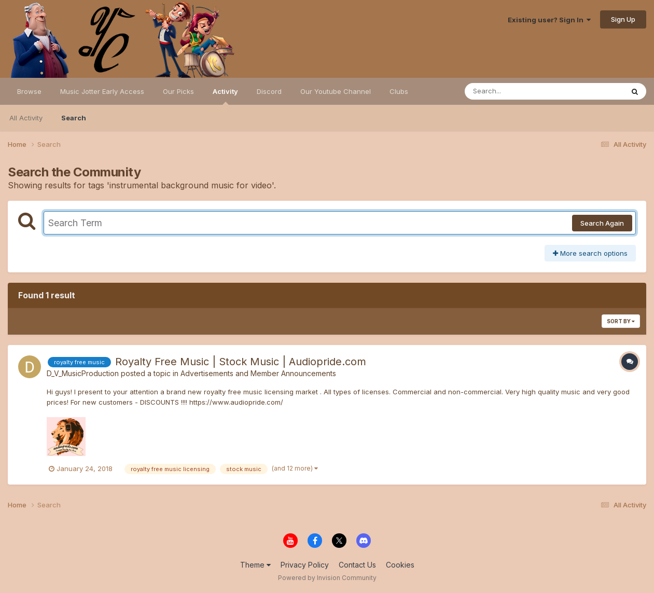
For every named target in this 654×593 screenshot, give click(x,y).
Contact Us (357, 564)
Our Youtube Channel (335, 91)
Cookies (400, 564)
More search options (590, 253)
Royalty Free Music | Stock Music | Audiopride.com (240, 361)
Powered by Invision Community (327, 578)
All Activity (26, 118)
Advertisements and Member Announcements (258, 373)
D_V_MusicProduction (83, 373)
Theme (255, 564)
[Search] (516, 91)
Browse (29, 91)
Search (73, 118)
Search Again (602, 223)
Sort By (621, 321)
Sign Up (623, 19)
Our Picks (178, 91)
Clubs (398, 91)
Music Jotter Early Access (102, 91)
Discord (269, 91)
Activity (225, 96)
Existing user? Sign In (549, 20)
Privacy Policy (305, 564)
